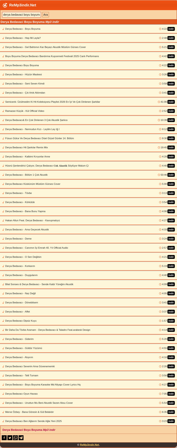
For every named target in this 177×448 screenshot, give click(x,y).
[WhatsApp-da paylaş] (16, 439)
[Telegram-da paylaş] (21, 439)
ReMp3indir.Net (19, 5)
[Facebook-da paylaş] (4, 439)
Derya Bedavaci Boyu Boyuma (28, 429)
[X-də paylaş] (10, 439)
